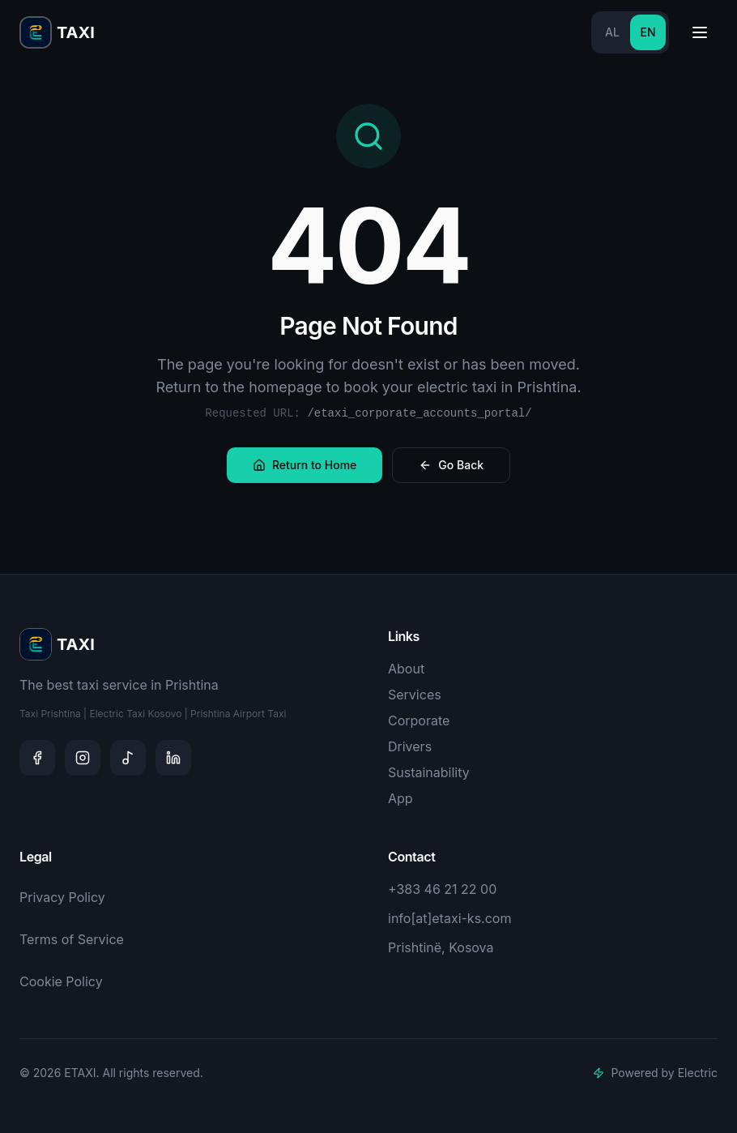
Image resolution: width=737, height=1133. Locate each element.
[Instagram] (82, 758)
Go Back (451, 465)
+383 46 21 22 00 (442, 889)
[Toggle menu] (700, 32)
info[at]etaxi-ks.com (449, 918)
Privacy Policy (62, 897)
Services (414, 694)
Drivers (410, 746)
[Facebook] (37, 758)
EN (647, 32)
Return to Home (304, 465)
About (406, 669)
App (400, 798)
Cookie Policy (61, 981)
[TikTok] (128, 758)
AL (612, 32)
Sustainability (429, 772)
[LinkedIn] (173, 758)
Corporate (418, 720)
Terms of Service (71, 939)
